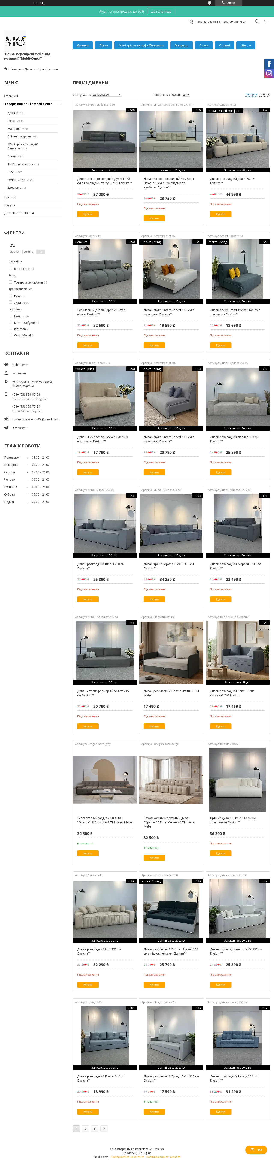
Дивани (83, 45)
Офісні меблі (16, 180)
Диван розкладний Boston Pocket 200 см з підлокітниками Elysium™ (171, 951)
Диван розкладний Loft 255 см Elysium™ (99, 951)
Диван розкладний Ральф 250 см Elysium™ (234, 1078)
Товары (15, 69)
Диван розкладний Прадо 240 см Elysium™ (101, 1078)
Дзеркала (14, 187)
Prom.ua (158, 1149)
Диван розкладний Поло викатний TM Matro (171, 693)
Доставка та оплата (19, 213)
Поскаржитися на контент (127, 1157)
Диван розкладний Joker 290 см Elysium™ (232, 181)
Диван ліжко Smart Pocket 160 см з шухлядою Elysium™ (169, 312)
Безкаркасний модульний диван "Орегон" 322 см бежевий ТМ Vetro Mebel (169, 822)
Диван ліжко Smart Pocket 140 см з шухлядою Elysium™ (235, 312)
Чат (256, 1150)
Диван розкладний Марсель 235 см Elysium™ (235, 566)
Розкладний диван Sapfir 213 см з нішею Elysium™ (101, 312)
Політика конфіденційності (163, 1157)
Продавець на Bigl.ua (137, 1153)
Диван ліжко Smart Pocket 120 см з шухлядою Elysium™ (102, 439)
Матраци (182, 45)
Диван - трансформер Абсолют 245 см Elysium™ (103, 693)
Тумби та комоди (20, 164)
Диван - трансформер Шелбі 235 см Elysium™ (236, 951)
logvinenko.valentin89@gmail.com (35, 419)
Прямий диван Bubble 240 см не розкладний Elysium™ (233, 820)
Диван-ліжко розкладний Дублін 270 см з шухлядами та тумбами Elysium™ (104, 181)
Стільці (224, 45)
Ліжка (103, 45)
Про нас (10, 197)
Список (264, 94)
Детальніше (161, 11)
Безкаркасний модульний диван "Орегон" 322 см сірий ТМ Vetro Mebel (105, 820)
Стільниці (11, 96)
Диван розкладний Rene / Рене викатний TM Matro (232, 693)
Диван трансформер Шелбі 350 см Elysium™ (169, 566)
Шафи (11, 172)
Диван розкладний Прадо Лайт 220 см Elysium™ (171, 1078)
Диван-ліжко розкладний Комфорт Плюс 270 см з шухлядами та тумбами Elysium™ (169, 183)
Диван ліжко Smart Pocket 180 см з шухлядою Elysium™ (169, 439)
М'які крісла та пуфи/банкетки (141, 45)
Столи (203, 45)
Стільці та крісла (19, 136)
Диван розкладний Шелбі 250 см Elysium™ (100, 566)
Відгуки (9, 205)
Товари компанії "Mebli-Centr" (28, 104)
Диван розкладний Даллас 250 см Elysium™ (234, 439)
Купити (87, 214)
